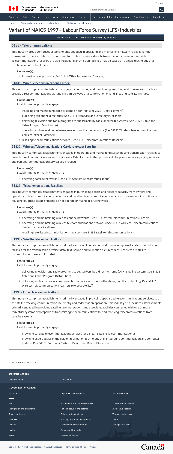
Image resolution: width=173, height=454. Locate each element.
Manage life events (121, 424)
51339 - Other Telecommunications (35, 292)
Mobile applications (33, 447)
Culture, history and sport (72, 414)
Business (13, 419)
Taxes (11, 435)
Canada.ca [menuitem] (158, 17)
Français (160, 3)
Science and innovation (123, 403)
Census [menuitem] (84, 17)
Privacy (93, 447)
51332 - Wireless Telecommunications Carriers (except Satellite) (54, 146)
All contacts (14, 393)
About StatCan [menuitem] (141, 17)
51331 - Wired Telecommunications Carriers (41, 83)
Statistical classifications (79, 23)
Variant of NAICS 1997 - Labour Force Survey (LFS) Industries (86, 37)
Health (12, 430)
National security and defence (74, 408)
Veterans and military (122, 414)
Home (12, 23)
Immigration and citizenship (22, 408)
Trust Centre (66, 379)
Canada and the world (71, 430)
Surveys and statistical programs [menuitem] (111, 17)
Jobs (11, 403)
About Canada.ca (54, 447)
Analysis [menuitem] (36, 17)
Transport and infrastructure (74, 424)
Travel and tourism (17, 414)
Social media (14, 447)
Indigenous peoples (121, 408)
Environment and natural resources (77, 403)
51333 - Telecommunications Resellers (37, 185)
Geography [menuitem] (68, 17)
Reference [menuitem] (51, 17)
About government (121, 393)
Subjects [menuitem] (13, 17)
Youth (115, 419)
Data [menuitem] (24, 17)
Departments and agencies (73, 393)
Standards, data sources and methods (41, 23)
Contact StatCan (16, 379)
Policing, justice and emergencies (76, 419)
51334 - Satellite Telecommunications (37, 239)
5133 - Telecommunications (32, 45)
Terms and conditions (76, 447)
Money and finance (69, 435)
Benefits (12, 424)
